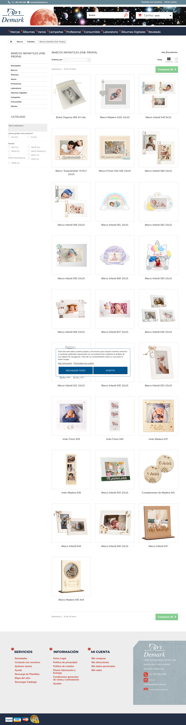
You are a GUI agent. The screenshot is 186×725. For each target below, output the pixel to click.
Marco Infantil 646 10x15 (114, 546)
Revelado (154, 32)
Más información (65, 363)
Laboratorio (110, 32)
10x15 (35, 147)
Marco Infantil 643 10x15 (114, 492)
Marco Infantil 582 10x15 (158, 225)
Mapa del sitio (22, 678)
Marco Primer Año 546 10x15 (115, 171)
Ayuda (18, 670)
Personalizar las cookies (84, 363)
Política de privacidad (65, 662)
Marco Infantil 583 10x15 (71, 278)
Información (65, 652)
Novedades (16, 66)
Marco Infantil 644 (71, 546)
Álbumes (29, 32)
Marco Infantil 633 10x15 (158, 385)
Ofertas (14, 106)
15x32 (35, 159)
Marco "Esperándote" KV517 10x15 (71, 173)
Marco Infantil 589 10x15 (114, 278)
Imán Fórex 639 (71, 439)
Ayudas (57, 683)
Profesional (73, 32)
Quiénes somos (23, 666)
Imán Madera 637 (158, 439)
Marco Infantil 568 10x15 (158, 171)
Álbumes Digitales (133, 32)
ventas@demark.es (155, 684)
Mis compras (99, 658)
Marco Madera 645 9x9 (71, 599)
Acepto (110, 370)
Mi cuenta (100, 652)
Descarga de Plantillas (27, 674)
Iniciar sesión (171, 2)
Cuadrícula (169, 60)
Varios (42, 32)
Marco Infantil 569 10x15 (71, 225)
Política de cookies (63, 666)
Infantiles (31, 42)
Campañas (56, 32)
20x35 (15, 163)
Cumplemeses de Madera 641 (158, 492)
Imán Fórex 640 (114, 439)
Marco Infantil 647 (158, 546)
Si (34, 137)
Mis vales (97, 670)
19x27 (35, 155)
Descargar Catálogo (26, 682)
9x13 (14, 147)
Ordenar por (57, 60)
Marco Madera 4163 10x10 (114, 117)
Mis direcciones (100, 662)
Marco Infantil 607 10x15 (114, 332)
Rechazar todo (75, 370)
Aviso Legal (59, 658)
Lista (176, 60)
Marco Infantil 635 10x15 (114, 385)
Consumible (92, 32)
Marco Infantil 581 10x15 (114, 225)
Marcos (15, 32)
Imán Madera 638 (71, 492)
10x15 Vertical (38, 151)
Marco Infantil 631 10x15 (71, 385)
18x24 (15, 151)
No (14, 137)
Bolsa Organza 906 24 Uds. (71, 117)
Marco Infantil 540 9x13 (158, 117)
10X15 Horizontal (16, 158)
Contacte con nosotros (151, 2)
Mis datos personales (103, 666)
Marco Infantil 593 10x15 (158, 278)
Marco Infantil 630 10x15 (158, 332)
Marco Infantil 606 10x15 (71, 332)
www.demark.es (158, 689)
